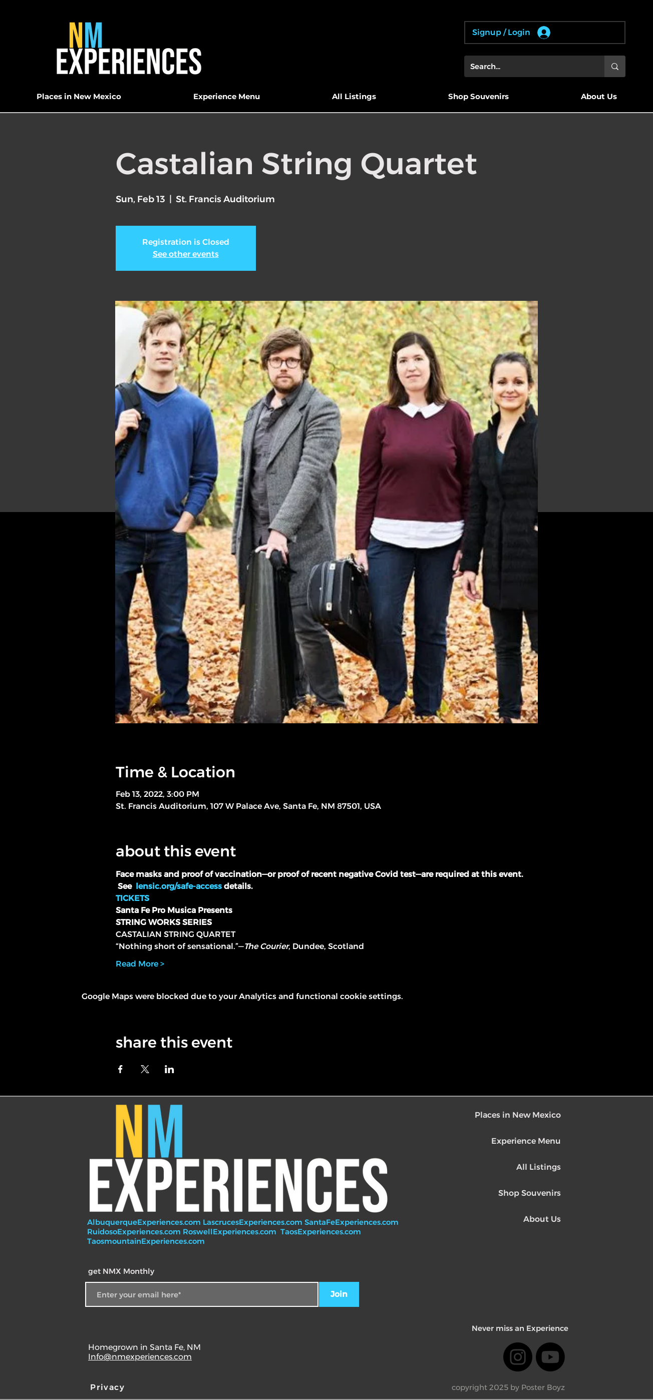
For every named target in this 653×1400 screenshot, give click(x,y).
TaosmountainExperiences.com (146, 1241)
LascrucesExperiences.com (253, 1222)
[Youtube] (550, 1356)
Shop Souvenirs (529, 1193)
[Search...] (526, 66)
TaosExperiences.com (321, 1231)
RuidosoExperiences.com (134, 1231)
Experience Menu (526, 1141)
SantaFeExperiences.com (351, 1222)
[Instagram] (517, 1356)
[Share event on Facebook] (120, 1069)
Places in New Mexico (518, 1115)
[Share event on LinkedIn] (169, 1069)
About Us (542, 1219)
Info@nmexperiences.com (140, 1356)
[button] (78, 96)
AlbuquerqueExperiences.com (145, 1222)
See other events (186, 254)
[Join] (339, 1294)
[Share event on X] (145, 1069)
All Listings (538, 1167)
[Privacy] (108, 1387)
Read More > (140, 964)
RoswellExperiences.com (230, 1231)
